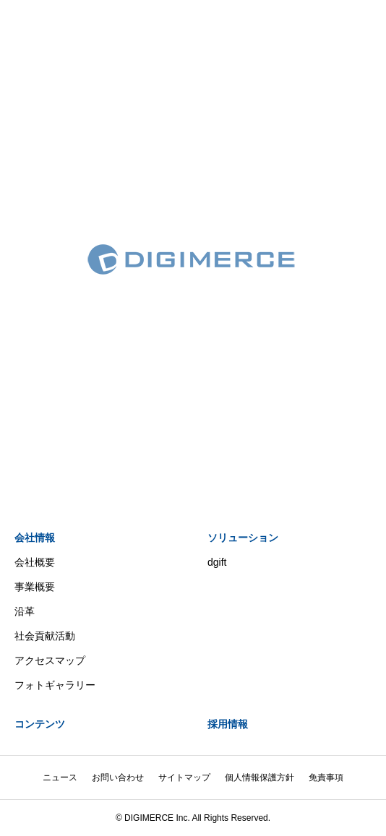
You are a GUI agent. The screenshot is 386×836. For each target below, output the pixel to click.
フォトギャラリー (54, 685)
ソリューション (242, 537)
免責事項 (326, 777)
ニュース (60, 777)
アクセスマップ (49, 660)
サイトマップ (184, 777)
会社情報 (34, 537)
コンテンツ (39, 724)
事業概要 (34, 586)
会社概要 (34, 562)
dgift (216, 562)
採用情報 (227, 724)
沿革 (24, 611)
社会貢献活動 (44, 636)
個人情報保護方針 (259, 777)
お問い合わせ (118, 777)
